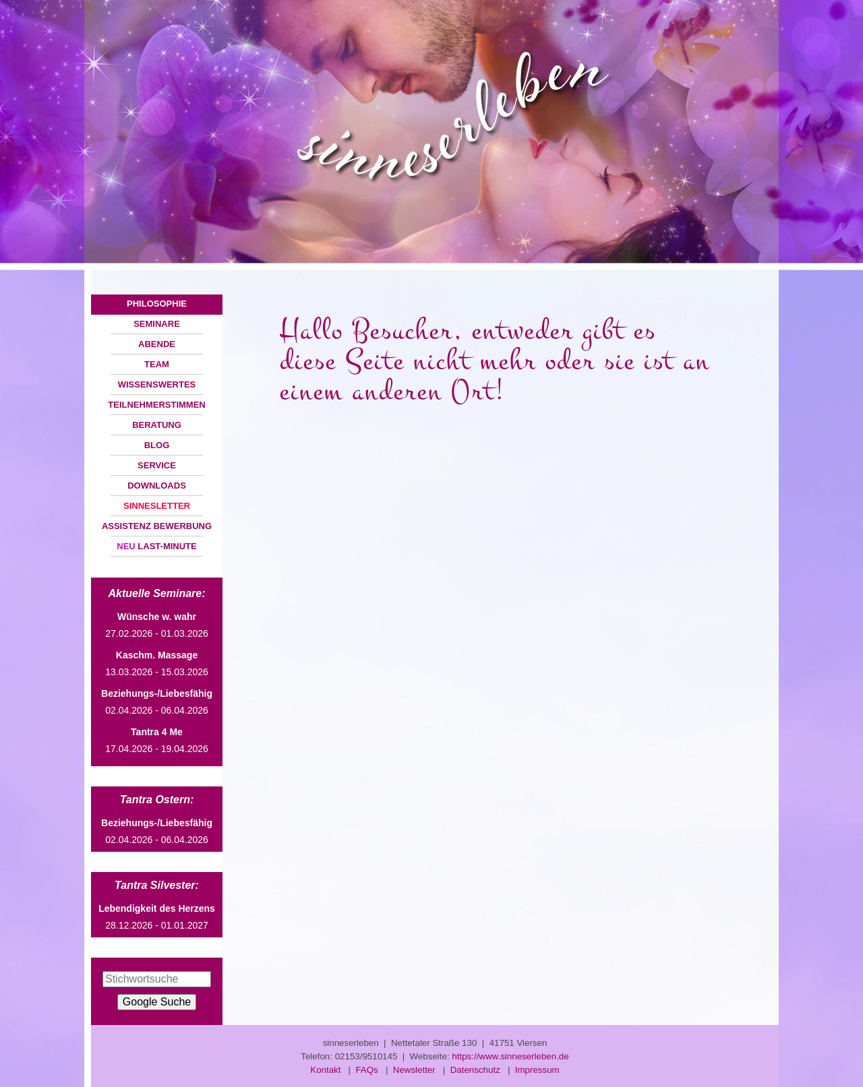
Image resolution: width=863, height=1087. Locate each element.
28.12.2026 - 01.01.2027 (156, 917)
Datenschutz (475, 1070)
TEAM (156, 364)
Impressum (537, 1070)
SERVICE (157, 465)
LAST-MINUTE (156, 546)
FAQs (366, 1070)
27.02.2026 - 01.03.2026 (156, 625)
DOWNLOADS (156, 485)
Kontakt (325, 1070)
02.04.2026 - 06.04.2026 (156, 702)
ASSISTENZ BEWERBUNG (157, 526)
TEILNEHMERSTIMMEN (156, 405)
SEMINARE (156, 324)
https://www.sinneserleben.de (510, 1056)
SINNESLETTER (156, 506)
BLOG (157, 445)
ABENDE (156, 344)
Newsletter (414, 1070)
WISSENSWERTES (157, 384)
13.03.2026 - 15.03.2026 (156, 663)
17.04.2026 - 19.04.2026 (156, 740)
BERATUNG (156, 425)
